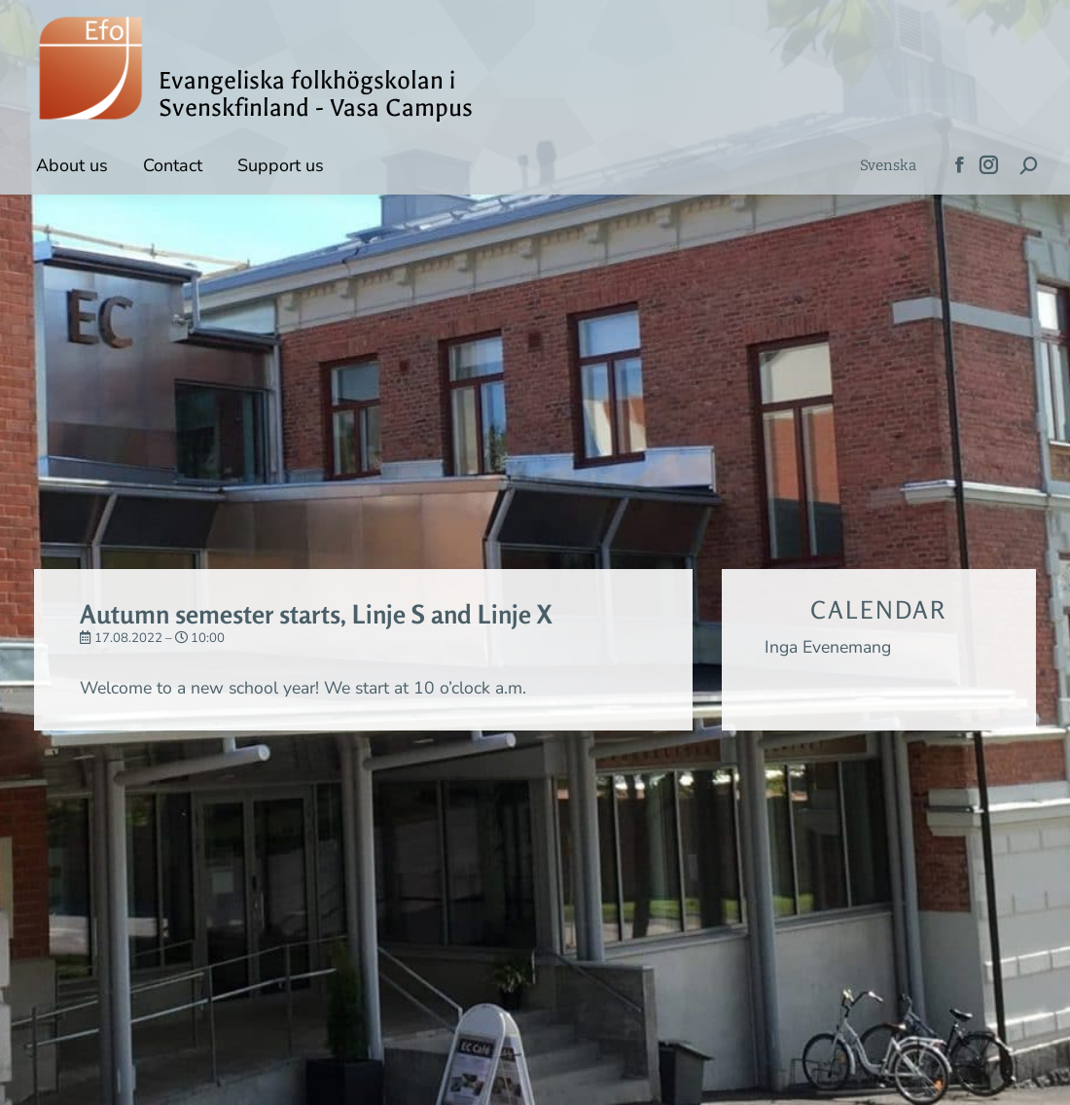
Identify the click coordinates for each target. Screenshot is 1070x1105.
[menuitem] (888, 166)
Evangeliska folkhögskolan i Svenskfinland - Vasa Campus (316, 94)
